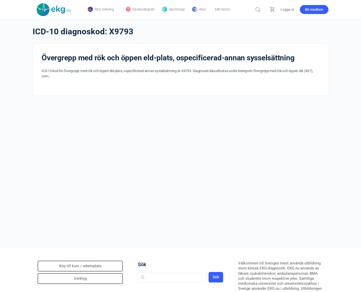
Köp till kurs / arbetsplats (80, 266)
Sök (142, 264)
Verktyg (80, 278)
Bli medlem (314, 10)
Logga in (287, 10)
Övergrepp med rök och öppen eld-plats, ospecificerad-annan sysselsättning (168, 57)
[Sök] (258, 10)
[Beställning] (272, 9)
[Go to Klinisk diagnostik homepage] (54, 9)
